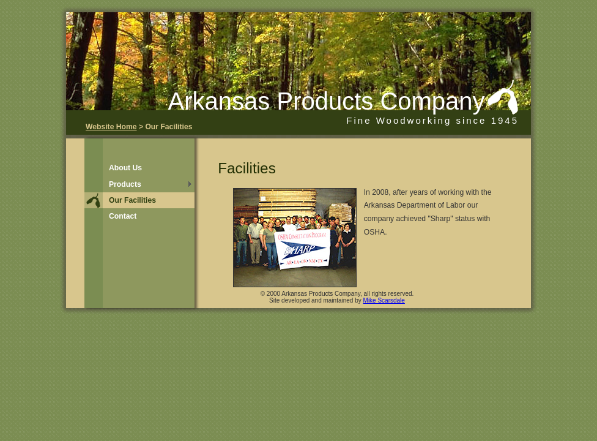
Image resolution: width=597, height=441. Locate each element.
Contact (122, 216)
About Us (125, 168)
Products (125, 184)
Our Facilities (132, 200)
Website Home (111, 127)
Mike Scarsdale (384, 300)
